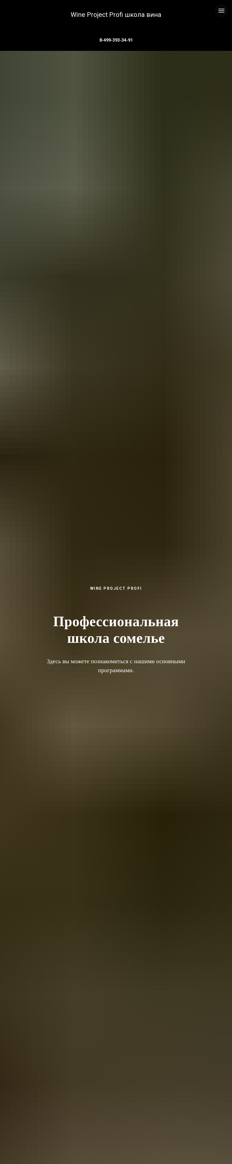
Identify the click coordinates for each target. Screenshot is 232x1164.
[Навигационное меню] (221, 11)
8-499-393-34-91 (116, 40)
